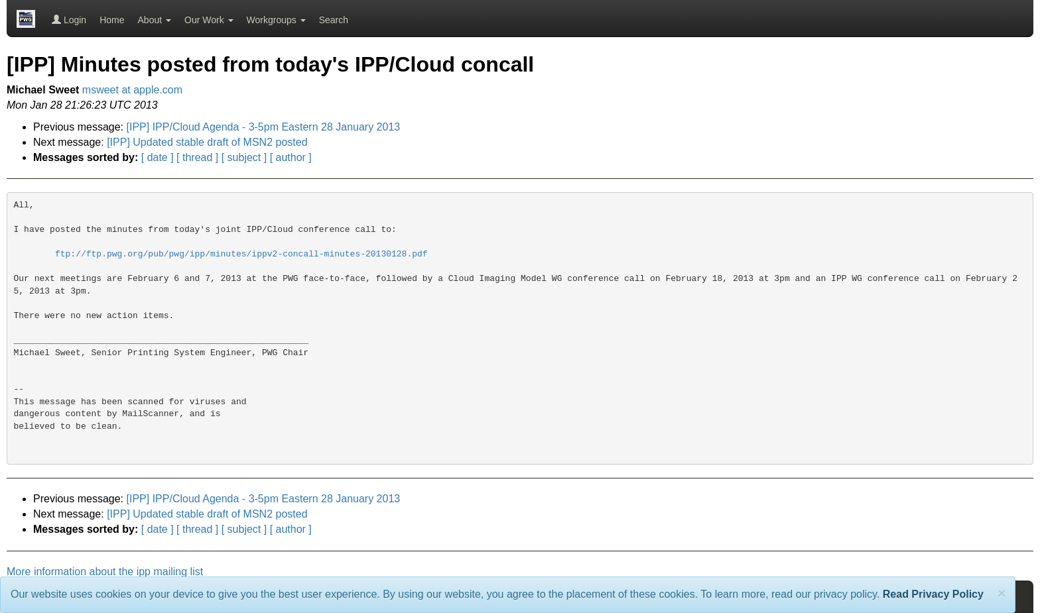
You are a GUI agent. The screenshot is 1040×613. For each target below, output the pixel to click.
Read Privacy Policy (933, 594)
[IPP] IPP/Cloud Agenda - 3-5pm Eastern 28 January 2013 (264, 127)
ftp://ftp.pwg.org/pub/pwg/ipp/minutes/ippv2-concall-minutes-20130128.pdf (241, 254)
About (154, 20)
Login (69, 20)
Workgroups (276, 20)
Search (333, 20)
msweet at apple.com (132, 89)
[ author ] (291, 157)
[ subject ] (244, 157)
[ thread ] (197, 157)
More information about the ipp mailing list (105, 571)
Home (111, 20)
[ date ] (157, 157)
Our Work (208, 20)
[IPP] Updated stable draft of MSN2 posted (207, 142)
